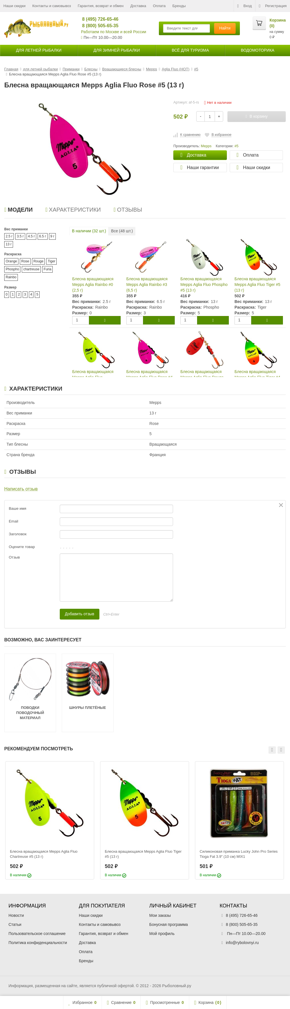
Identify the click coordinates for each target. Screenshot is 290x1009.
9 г (52, 236)
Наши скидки (14, 6)
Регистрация (273, 6)
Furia (47, 269)
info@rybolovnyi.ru (242, 942)
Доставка (138, 6)
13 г (9, 244)
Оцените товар (22, 547)
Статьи (14, 924)
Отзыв (14, 557)
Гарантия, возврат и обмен (101, 6)
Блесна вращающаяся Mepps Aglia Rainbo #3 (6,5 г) (147, 284)
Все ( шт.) (122, 231)
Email (13, 521)
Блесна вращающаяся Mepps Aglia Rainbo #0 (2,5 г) (93, 284)
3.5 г (20, 236)
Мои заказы (160, 915)
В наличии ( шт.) (89, 231)
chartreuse (31, 269)
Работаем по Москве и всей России (113, 32)
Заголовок (18, 534)
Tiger (51, 261)
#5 (236, 146)
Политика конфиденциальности (37, 942)
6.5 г (42, 236)
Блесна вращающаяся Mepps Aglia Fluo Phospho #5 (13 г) (204, 284)
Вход (244, 6)
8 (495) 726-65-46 (98, 19)
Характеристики (73, 209)
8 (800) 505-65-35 (98, 25)
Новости (16, 915)
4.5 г (31, 236)
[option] (49, 820)
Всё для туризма (190, 50)
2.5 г (9, 236)
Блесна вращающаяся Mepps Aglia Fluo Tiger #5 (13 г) (257, 284)
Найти (225, 28)
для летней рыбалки (38, 50)
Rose (25, 261)
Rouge (38, 261)
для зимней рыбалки (116, 50)
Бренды (179, 6)
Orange (11, 261)
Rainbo (11, 277)
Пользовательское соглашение (37, 933)
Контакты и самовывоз (51, 6)
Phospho (12, 269)
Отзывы (128, 209)
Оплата (159, 6)
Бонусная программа (168, 924)
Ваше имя (17, 508)
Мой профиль (161, 933)
